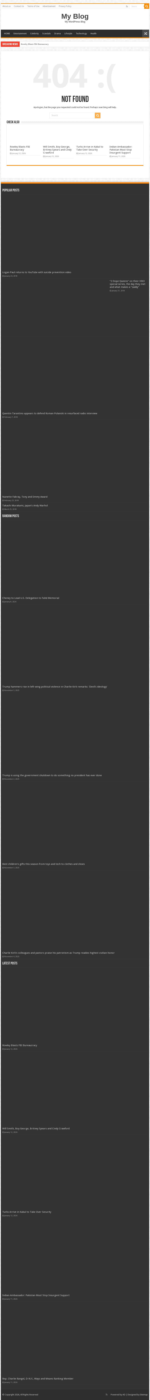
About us (6, 6)
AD (124, 1394)
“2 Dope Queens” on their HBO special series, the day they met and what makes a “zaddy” (127, 284)
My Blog (75, 16)
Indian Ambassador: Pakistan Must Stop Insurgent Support (121, 149)
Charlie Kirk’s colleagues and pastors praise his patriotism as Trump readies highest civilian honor (58, 952)
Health (93, 33)
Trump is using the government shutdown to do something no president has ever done (52, 775)
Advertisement (49, 6)
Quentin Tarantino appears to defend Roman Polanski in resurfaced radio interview (49, 413)
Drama (57, 33)
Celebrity (34, 33)
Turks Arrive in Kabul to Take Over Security (89, 148)
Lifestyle (68, 33)
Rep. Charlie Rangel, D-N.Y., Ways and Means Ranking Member (38, 1378)
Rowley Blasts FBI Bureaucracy (35, 44)
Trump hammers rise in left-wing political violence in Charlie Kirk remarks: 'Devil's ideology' (54, 686)
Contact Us (19, 6)
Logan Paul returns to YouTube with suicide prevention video (36, 272)
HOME (7, 33)
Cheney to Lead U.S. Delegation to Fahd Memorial (30, 598)
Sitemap (144, 1394)
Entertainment (20, 33)
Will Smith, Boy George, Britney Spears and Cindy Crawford (57, 149)
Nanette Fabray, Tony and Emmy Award (24, 496)
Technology (81, 33)
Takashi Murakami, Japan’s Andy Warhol (25, 505)
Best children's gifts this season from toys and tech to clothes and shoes (43, 864)
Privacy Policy (65, 6)
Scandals (46, 33)
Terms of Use (33, 6)
